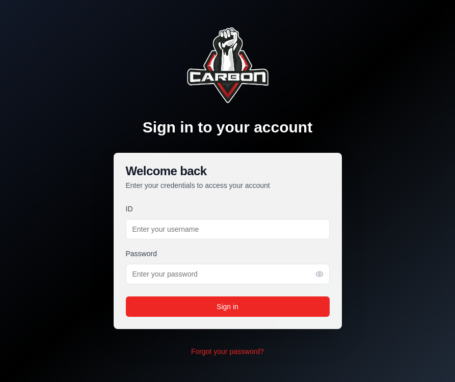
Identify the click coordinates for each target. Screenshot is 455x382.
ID (129, 209)
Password (141, 254)
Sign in (227, 307)
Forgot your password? (227, 351)
